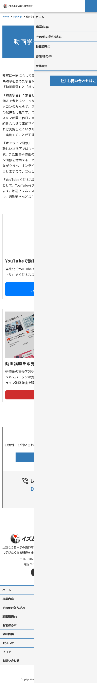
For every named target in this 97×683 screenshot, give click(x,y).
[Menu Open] (91, 6)
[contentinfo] (48, 601)
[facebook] (35, 569)
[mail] (53, 569)
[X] (44, 569)
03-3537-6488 (48, 484)
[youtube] (62, 569)
